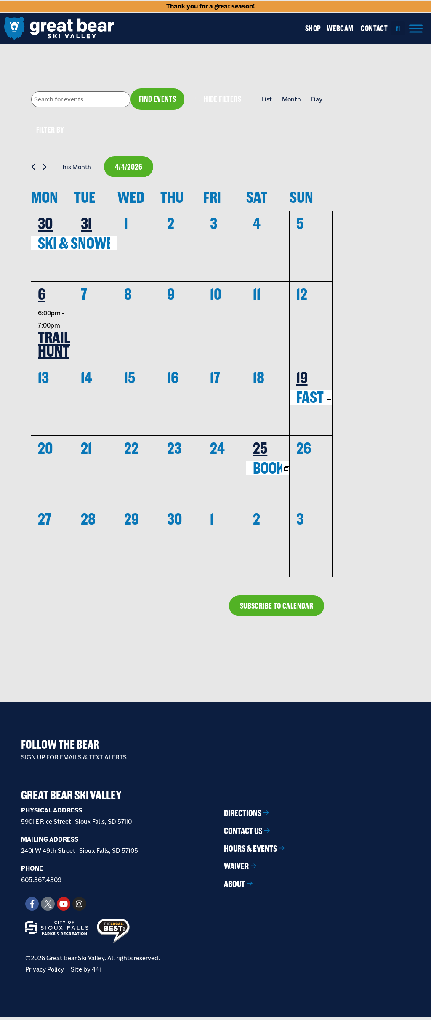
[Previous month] (33, 168)
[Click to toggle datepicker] (130, 168)
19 (302, 380)
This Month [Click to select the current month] (75, 168)
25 (260, 450)
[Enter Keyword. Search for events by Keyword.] (80, 100)
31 (86, 225)
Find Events (157, 99)
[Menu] (416, 28)
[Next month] (44, 168)
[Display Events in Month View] (291, 99)
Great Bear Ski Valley (71, 798)
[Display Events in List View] (266, 99)
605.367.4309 (41, 882)
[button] (398, 28)
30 (45, 225)
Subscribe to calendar (275, 608)
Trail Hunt (54, 346)
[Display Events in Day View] (316, 99)
